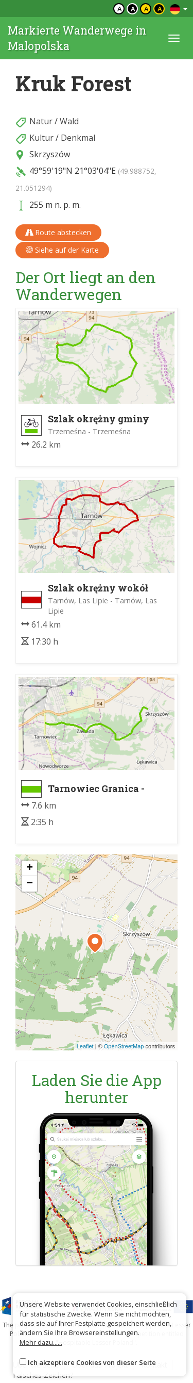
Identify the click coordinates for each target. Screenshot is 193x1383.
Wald (69, 121)
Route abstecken (58, 232)
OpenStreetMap (124, 1046)
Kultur (41, 137)
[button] (94, 943)
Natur (40, 121)
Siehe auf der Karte (62, 250)
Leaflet (85, 1046)
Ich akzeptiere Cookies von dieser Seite (92, 1362)
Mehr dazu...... (41, 1342)
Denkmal (78, 137)
